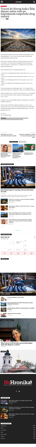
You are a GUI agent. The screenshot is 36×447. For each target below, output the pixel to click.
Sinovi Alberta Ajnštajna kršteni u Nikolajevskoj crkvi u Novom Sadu (16, 370)
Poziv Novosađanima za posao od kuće (15, 297)
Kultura (2, 428)
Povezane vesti (13, 141)
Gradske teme (7, 4)
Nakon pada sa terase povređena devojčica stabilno (8, 135)
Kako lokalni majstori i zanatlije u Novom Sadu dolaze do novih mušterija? (16, 293)
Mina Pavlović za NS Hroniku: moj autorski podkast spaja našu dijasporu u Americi (16, 344)
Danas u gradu (4, 434)
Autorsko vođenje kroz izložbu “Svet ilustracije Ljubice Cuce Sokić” (27, 136)
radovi (21, 118)
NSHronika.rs (18, 230)
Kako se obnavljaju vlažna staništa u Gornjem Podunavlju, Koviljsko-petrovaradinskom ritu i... (20, 213)
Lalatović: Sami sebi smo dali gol (14, 313)
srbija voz (12, 119)
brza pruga (9, 118)
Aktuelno (2, 436)
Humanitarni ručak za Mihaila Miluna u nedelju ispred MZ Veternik (29, 153)
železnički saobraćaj (19, 119)
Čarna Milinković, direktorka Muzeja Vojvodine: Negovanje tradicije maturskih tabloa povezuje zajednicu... (20, 221)
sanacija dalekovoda (5, 119)
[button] (33, 1)
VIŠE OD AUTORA (22, 141)
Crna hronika (3, 430)
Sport (2, 432)
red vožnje (26, 118)
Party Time (3, 438)
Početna (2, 4)
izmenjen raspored (15, 118)
